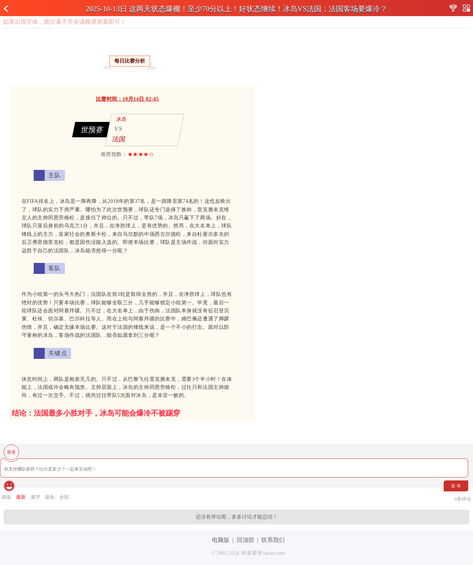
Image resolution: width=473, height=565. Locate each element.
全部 (64, 497)
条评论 (463, 499)
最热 (50, 497)
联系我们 (273, 540)
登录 (11, 452)
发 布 (456, 485)
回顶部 (245, 540)
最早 (35, 497)
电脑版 (220, 540)
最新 (21, 497)
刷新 (6, 497)
